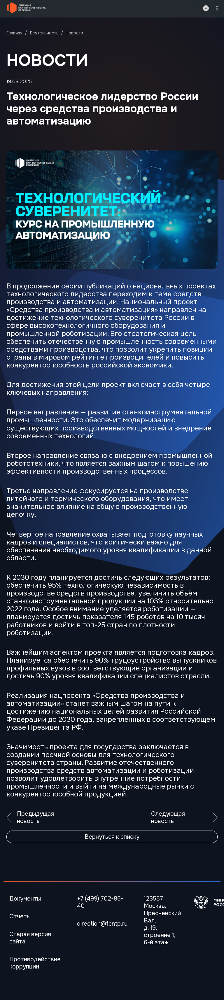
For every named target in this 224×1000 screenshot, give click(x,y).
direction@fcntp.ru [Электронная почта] (102, 923)
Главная (14, 33)
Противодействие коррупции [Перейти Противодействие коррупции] (35, 963)
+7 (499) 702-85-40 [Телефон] (100, 902)
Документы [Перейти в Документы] (25, 898)
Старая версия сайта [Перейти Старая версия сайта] (30, 938)
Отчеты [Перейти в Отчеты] (20, 916)
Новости (74, 33)
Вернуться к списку (112, 836)
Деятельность (44, 33)
